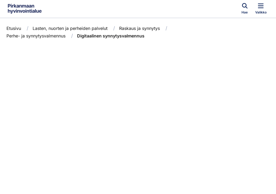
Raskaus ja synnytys (139, 28)
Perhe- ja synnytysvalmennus (35, 36)
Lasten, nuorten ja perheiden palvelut (70, 28)
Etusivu (13, 28)
